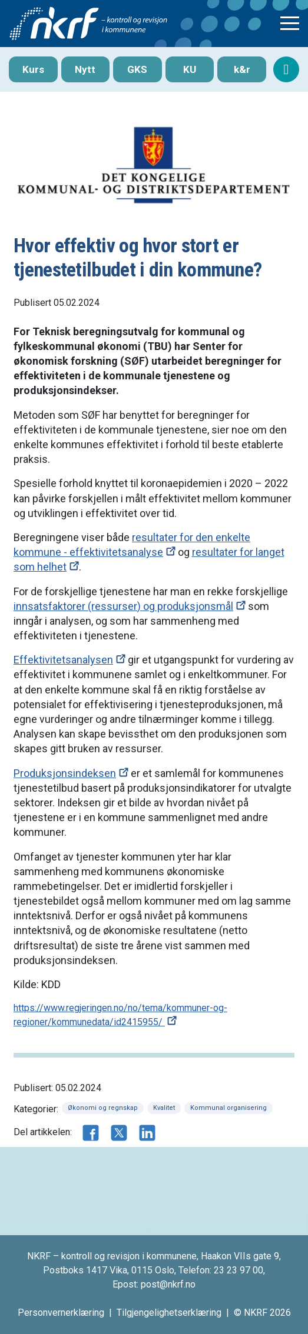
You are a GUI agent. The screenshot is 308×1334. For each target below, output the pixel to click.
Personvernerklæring (61, 1312)
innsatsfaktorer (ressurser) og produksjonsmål (123, 606)
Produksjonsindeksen (65, 773)
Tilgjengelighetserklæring (169, 1312)
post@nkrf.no (168, 1284)
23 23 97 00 (238, 1270)
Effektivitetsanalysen (63, 659)
